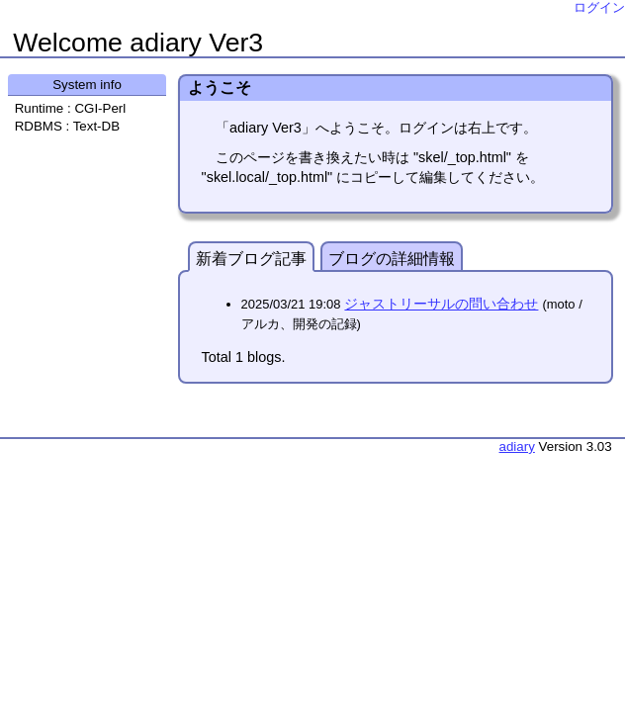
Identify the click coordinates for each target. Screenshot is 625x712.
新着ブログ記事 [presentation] (251, 258)
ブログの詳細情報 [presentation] (391, 258)
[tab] (251, 256)
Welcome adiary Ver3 (138, 42)
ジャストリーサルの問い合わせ (441, 304)
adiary (517, 446)
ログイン (599, 7)
